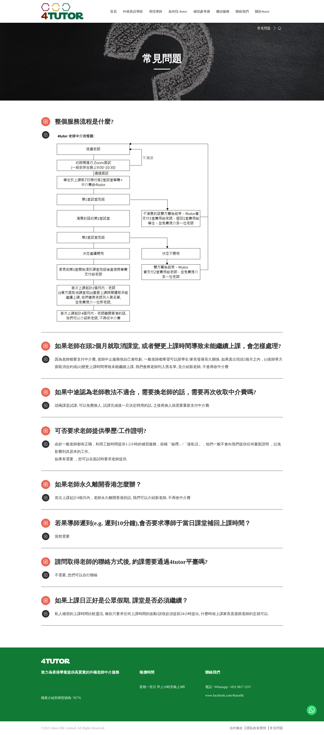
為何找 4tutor (177, 11)
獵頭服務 (222, 11)
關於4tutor (262, 11)
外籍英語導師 (133, 11)
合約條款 (236, 728)
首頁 (113, 11)
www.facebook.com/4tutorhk (224, 695)
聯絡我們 (242, 11)
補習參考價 (201, 11)
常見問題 (263, 28)
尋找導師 (155, 11)
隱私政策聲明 (256, 728)
